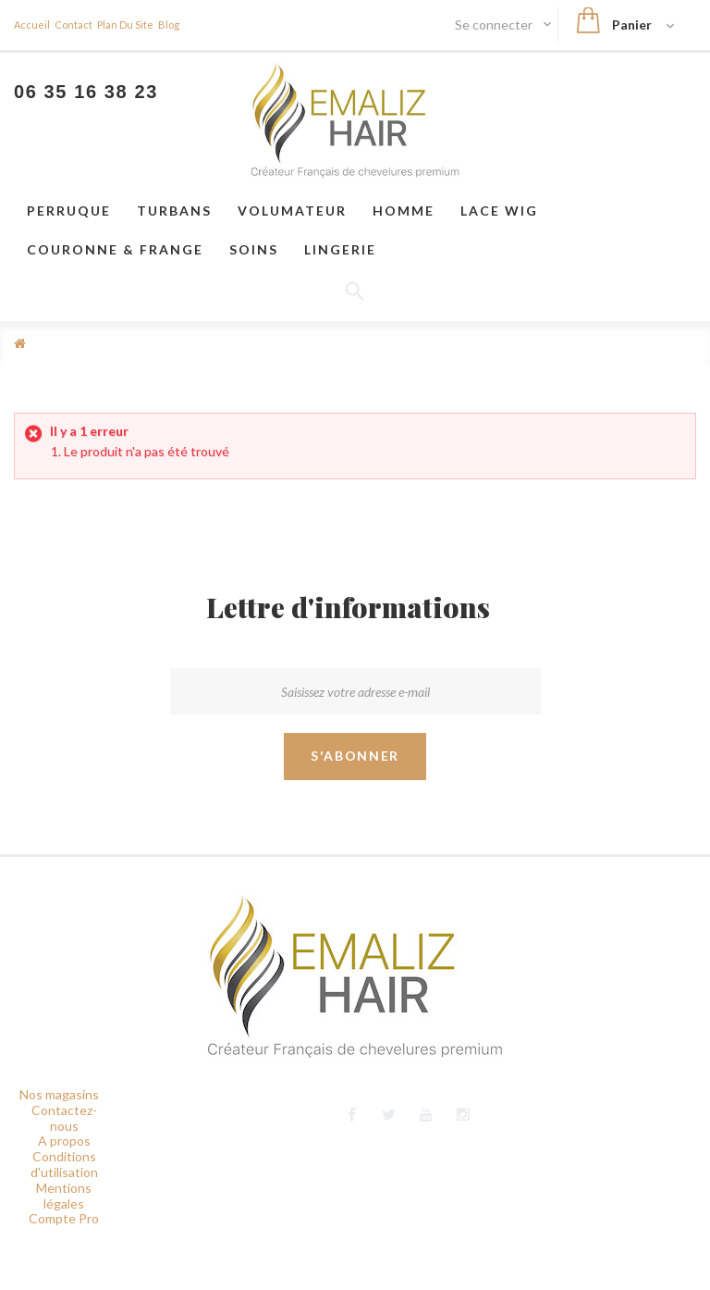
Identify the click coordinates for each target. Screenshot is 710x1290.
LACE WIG (499, 210)
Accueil (32, 25)
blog (168, 25)
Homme (404, 210)
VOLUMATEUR (292, 210)
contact (73, 25)
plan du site (125, 25)
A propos (64, 1140)
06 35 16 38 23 (86, 91)
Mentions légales (64, 1195)
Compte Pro (64, 1218)
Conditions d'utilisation (64, 1164)
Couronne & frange (115, 249)
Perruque (69, 210)
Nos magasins (59, 1094)
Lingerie (340, 249)
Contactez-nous (64, 1118)
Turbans (174, 210)
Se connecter (495, 24)
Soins (253, 249)
